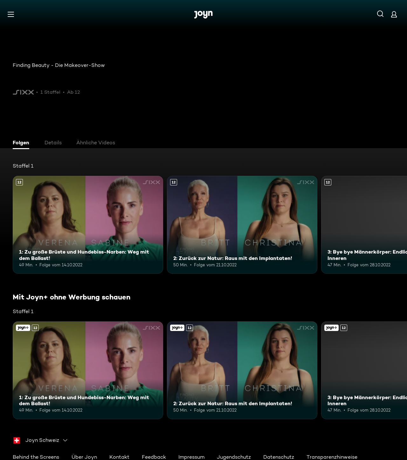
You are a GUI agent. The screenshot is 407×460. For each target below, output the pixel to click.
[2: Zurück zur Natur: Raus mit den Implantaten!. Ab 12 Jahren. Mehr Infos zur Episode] (242, 225)
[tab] (22, 143)
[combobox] (41, 440)
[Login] (394, 14)
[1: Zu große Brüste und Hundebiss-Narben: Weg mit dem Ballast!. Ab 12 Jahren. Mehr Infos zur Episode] (88, 225)
